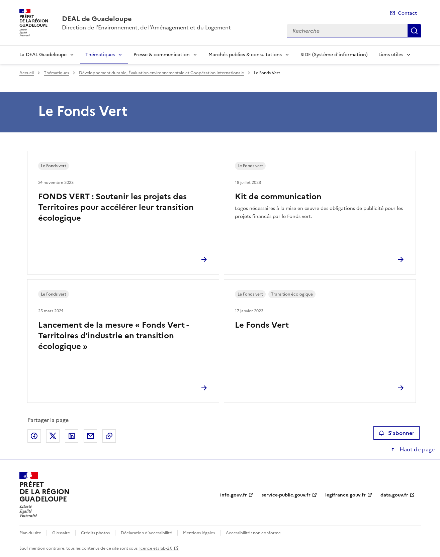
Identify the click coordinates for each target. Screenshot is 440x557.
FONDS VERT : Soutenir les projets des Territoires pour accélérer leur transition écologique (116, 207)
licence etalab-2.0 (155, 548)
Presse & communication (162, 54)
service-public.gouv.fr (286, 494)
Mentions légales (199, 533)
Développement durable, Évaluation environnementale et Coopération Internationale (161, 73)
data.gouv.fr (394, 494)
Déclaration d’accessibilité (146, 533)
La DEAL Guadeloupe (43, 54)
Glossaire (61, 533)
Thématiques (100, 54)
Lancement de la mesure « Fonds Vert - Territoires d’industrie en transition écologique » (113, 335)
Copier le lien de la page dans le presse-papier (109, 436)
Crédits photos (95, 533)
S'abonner (396, 433)
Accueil (26, 73)
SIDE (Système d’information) (334, 54)
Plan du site (30, 533)
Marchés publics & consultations (245, 54)
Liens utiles (390, 54)
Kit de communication (278, 197)
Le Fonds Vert (262, 325)
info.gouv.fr (233, 494)
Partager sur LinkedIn (71, 436)
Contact (407, 13)
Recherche (414, 30)
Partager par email (90, 436)
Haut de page (416, 449)
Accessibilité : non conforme (253, 533)
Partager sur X (53, 436)
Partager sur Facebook (34, 436)
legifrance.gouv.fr (345, 494)
